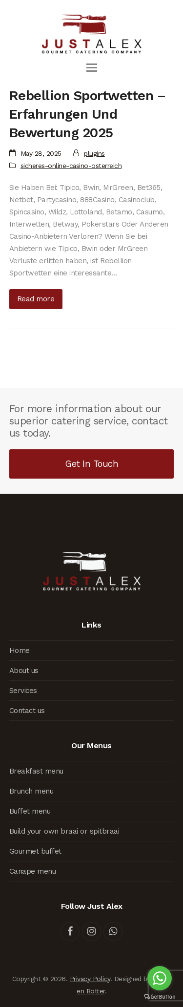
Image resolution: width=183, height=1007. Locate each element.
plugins (94, 153)
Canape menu (32, 871)
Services (23, 690)
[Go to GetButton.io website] (159, 997)
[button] (91, 67)
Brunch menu (31, 791)
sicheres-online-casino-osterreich (71, 165)
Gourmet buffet (35, 851)
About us (24, 670)
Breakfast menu (36, 771)
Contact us (27, 710)
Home (19, 650)
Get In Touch (91, 464)
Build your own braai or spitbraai (64, 831)
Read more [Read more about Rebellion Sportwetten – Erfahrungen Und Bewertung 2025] (36, 298)
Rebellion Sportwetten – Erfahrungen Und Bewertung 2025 (87, 114)
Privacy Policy (90, 979)
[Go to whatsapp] (159, 978)
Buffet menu (30, 811)
